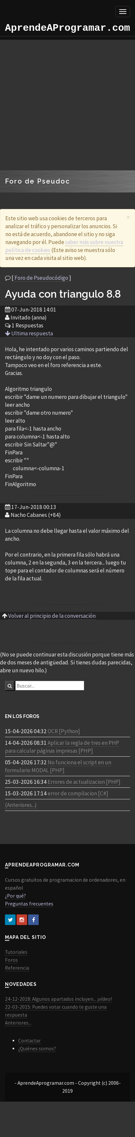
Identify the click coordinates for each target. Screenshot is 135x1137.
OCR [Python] (64, 731)
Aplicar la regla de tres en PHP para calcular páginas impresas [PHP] (62, 746)
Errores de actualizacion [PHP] (84, 781)
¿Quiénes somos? (37, 1048)
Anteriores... (18, 1023)
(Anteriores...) (21, 805)
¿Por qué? (15, 896)
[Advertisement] (62, 105)
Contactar (29, 1040)
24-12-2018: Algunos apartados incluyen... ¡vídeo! (58, 999)
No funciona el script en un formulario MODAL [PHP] (58, 766)
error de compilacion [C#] (78, 793)
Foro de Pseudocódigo (41, 277)
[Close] (128, 217)
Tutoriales (16, 952)
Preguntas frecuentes (29, 904)
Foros (11, 960)
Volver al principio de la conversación (52, 615)
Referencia (17, 968)
